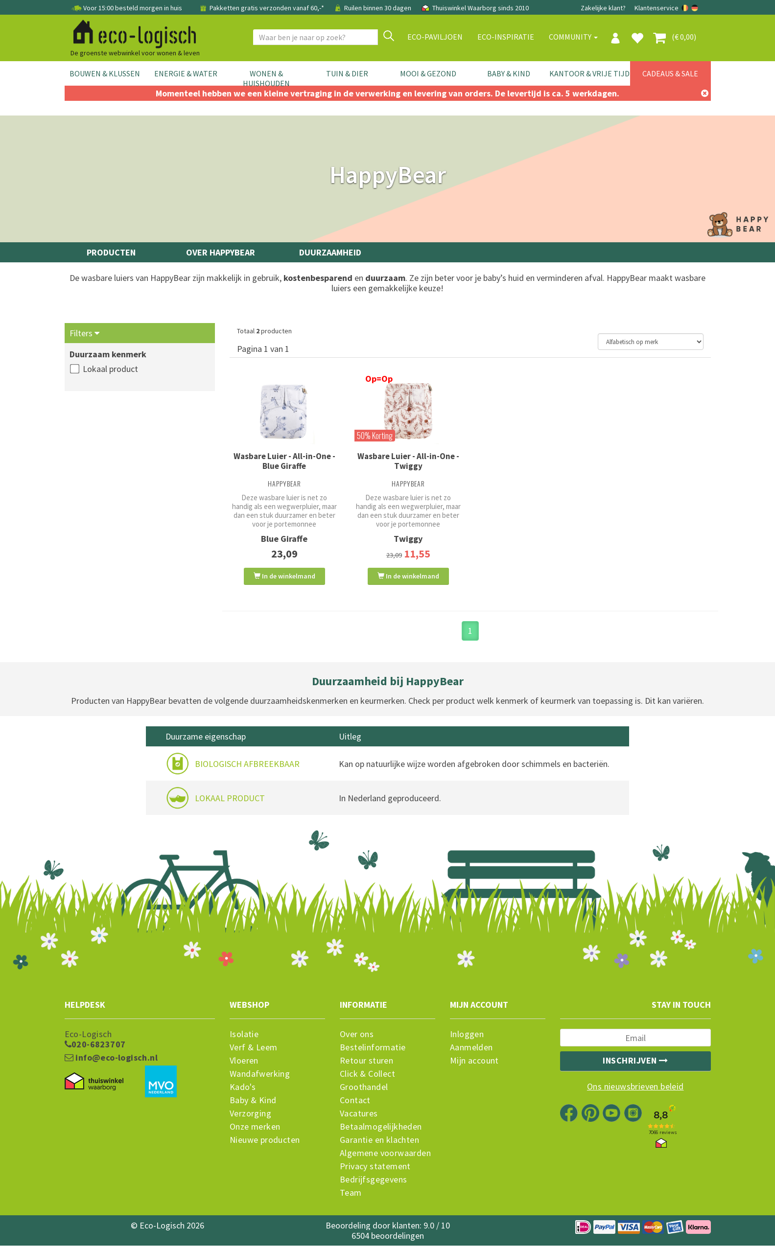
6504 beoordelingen (388, 1242)
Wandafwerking (260, 1080)
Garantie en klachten (379, 1146)
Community (573, 37)
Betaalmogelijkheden (381, 1133)
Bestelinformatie (372, 1054)
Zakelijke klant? (603, 7)
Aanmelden (471, 1054)
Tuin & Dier (347, 73)
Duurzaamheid (330, 252)
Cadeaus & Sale (670, 73)
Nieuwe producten (265, 1146)
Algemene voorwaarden (385, 1160)
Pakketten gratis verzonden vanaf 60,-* (262, 7)
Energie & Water (185, 73)
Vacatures (359, 1120)
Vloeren (244, 1067)
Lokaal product (110, 369)
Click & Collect (367, 1080)
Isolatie (244, 1041)
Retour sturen (366, 1067)
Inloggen (467, 1041)
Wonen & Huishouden (266, 78)
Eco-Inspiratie (505, 37)
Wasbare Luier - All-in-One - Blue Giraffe (284, 461)
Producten (111, 252)
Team (351, 1199)
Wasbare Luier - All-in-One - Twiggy (408, 461)
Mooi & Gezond (428, 73)
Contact (355, 1107)
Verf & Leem (253, 1054)
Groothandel (364, 1094)
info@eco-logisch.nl (111, 1064)
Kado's (243, 1094)
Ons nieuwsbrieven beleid (635, 1093)
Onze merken (255, 1133)
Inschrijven (635, 1067)
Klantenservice (656, 7)
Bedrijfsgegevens (373, 1186)
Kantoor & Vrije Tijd (589, 73)
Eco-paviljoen (435, 37)
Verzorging (250, 1120)
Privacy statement (375, 1173)
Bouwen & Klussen (105, 73)
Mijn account (474, 1067)
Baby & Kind (508, 73)
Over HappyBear (220, 252)
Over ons (357, 1041)
